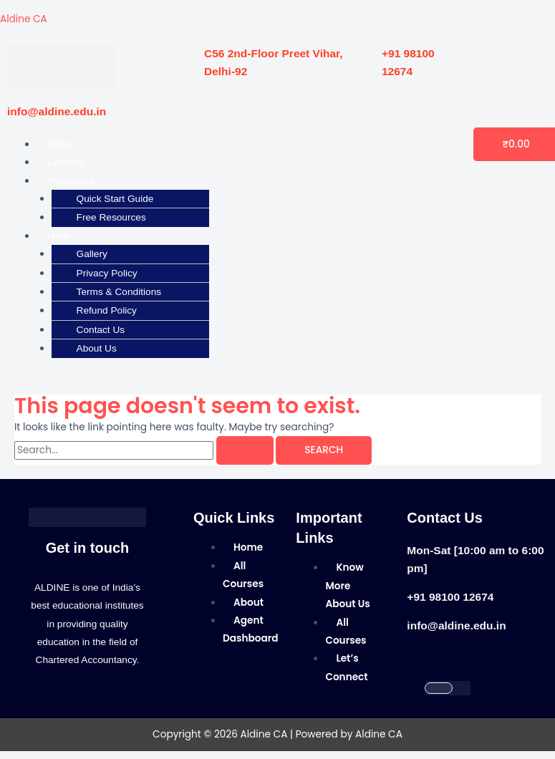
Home (60, 144)
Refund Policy (107, 310)
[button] (179, 181)
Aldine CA (23, 19)
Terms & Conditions (119, 291)
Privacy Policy (107, 273)
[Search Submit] (245, 450)
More (58, 236)
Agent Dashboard (251, 629)
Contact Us (101, 329)
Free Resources (111, 217)
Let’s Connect (346, 667)
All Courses (243, 575)
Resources (70, 180)
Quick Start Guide (115, 198)
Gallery (92, 253)
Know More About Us (347, 586)
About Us (97, 348)
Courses (65, 162)
